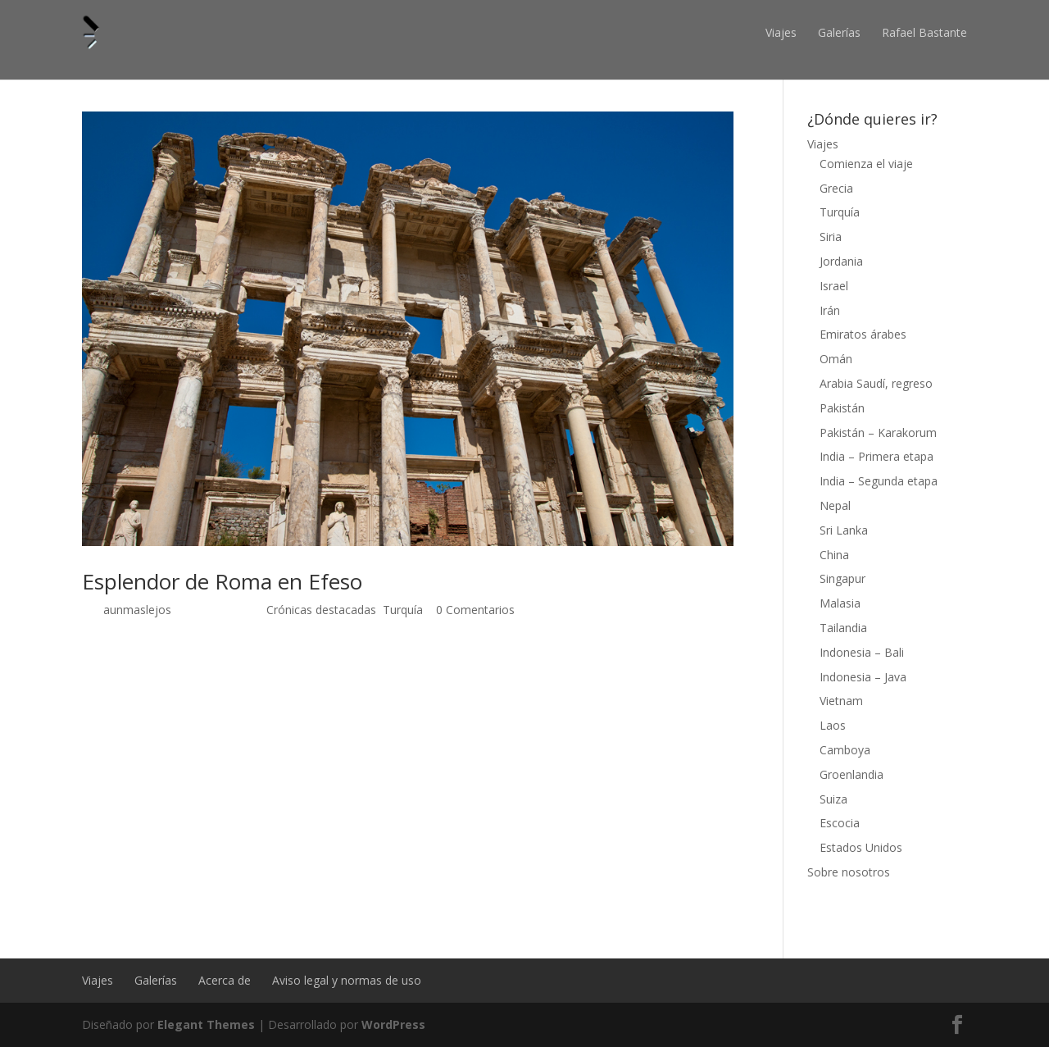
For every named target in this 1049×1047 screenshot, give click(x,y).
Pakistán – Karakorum (878, 432)
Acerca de (224, 980)
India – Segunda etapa (879, 481)
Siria (831, 236)
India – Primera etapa (876, 456)
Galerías (839, 32)
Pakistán (842, 408)
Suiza (833, 799)
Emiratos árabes (863, 334)
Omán (836, 358)
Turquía (403, 609)
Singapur (842, 578)
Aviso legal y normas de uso (346, 980)
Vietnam (841, 700)
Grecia (836, 188)
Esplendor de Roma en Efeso (222, 581)
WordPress (393, 1024)
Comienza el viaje (866, 163)
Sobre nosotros (848, 872)
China (834, 554)
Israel (834, 286)
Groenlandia (851, 774)
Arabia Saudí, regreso (876, 383)
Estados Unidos (861, 847)
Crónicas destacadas (321, 609)
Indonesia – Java (863, 677)
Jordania (841, 261)
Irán (830, 310)
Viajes (781, 32)
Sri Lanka (844, 530)
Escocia (840, 823)
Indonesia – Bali (862, 652)
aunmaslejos (137, 609)
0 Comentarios (475, 609)
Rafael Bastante (924, 32)
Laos (833, 725)
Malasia (840, 603)
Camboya (845, 750)
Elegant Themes (206, 1024)
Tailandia (843, 627)
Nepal (835, 505)
